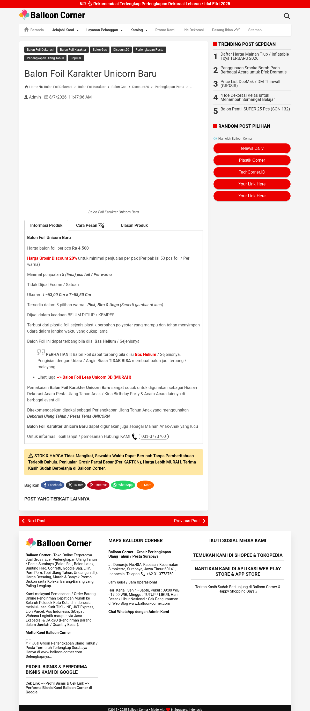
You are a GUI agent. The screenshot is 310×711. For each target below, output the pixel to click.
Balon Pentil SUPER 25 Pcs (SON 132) (255, 109)
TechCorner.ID (252, 172)
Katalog (140, 30)
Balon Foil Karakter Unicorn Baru (98, 71)
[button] (146, 482)
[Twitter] (76, 482)
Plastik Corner (252, 160)
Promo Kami (165, 30)
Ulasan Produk (134, 223)
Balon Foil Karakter (73, 49)
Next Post (36, 517)
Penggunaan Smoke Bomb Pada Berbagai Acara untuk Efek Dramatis (253, 69)
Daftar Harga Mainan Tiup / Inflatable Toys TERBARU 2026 (254, 56)
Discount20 (121, 49)
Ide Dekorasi (194, 30)
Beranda (33, 29)
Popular (75, 57)
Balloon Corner (138, 706)
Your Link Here (251, 184)
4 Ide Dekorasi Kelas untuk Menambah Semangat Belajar (247, 97)
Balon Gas (100, 49)
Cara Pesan (90, 223)
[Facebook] (52, 482)
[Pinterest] (98, 482)
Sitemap (255, 30)
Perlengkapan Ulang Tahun (45, 57)
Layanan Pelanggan (105, 30)
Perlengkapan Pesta (149, 49)
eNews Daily (252, 148)
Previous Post (187, 517)
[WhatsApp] (123, 482)
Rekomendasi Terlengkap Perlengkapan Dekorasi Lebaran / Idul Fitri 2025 (155, 3)
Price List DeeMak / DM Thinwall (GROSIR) (250, 83)
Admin (35, 94)
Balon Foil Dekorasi (40, 49)
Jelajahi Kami (66, 30)
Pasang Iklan (226, 29)
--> (94, 374)
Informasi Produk (46, 223)
